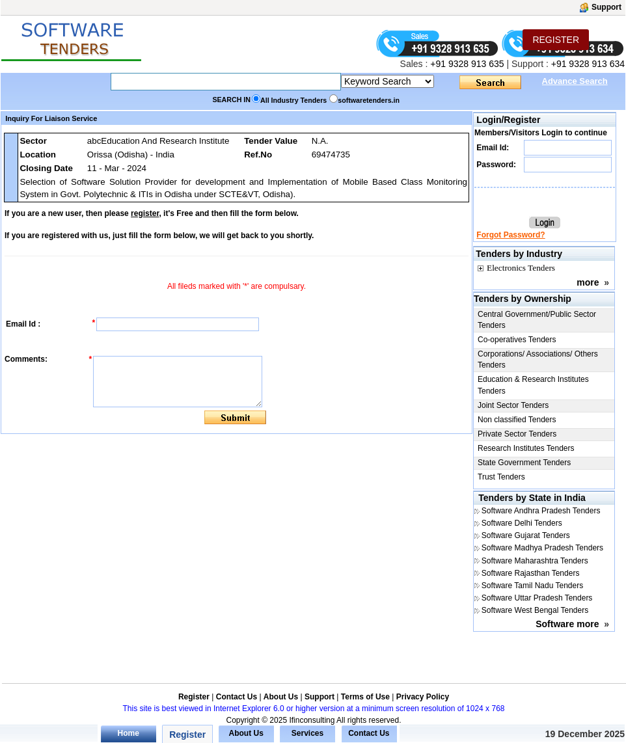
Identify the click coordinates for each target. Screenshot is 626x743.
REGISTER (555, 39)
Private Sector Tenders (517, 434)
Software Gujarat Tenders (526, 535)
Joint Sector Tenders (513, 405)
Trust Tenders (501, 476)
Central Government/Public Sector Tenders (537, 320)
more (588, 282)
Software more (567, 624)
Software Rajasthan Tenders (531, 573)
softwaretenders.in (369, 100)
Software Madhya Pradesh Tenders (542, 547)
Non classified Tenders (517, 419)
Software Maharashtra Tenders (535, 560)
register (145, 213)
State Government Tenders (524, 462)
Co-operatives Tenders (517, 339)
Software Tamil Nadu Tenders (532, 585)
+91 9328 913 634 (588, 64)
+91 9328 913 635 (466, 64)
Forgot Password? (510, 234)
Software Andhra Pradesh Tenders (541, 510)
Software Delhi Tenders (522, 523)
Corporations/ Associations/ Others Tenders (538, 359)
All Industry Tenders (293, 100)
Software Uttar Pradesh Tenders (537, 597)
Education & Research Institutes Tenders (533, 385)
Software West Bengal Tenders (535, 610)
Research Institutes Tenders (526, 448)
